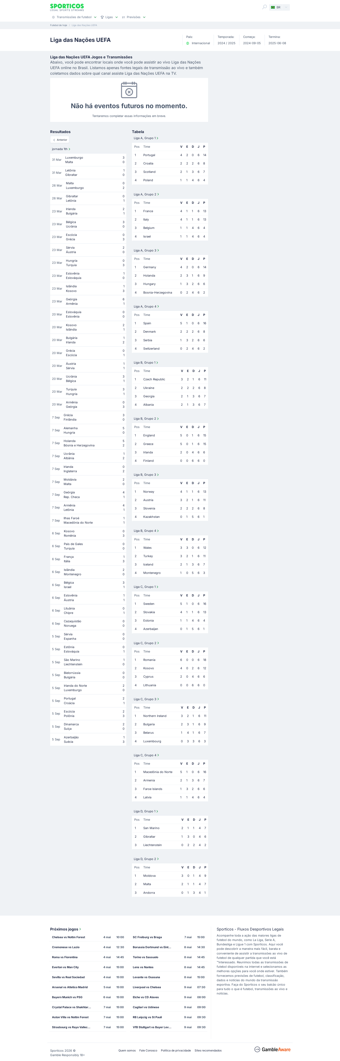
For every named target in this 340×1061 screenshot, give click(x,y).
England (149, 435)
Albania (148, 404)
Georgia (148, 396)
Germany (149, 267)
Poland (148, 180)
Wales (147, 547)
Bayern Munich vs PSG (67, 997)
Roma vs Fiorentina (65, 957)
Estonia (148, 620)
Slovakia (149, 612)
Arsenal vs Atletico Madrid (70, 987)
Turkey (148, 556)
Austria (148, 500)
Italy (146, 219)
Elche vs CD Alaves (146, 997)
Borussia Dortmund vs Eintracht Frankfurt (154, 947)
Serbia (147, 340)
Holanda (149, 275)
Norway (148, 491)
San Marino (151, 828)
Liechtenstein (152, 845)
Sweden (148, 604)
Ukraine (148, 388)
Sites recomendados (208, 1050)
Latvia (147, 797)
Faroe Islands (152, 789)
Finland (148, 460)
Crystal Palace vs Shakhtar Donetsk (73, 1007)
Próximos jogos (66, 929)
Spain (147, 323)
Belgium (148, 228)
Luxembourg (152, 741)
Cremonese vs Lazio (65, 947)
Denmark (149, 331)
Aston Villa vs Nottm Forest (70, 1017)
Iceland (148, 564)
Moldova (149, 875)
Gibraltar (149, 836)
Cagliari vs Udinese (146, 1007)
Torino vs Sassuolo (145, 957)
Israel (147, 236)
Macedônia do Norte (157, 772)
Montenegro (152, 573)
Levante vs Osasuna (146, 977)
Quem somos (127, 1050)
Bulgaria (149, 724)
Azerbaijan (150, 629)
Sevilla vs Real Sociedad (68, 977)
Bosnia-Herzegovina (157, 292)
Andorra (149, 892)
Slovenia (149, 508)
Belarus (148, 732)
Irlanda (148, 452)
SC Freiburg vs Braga (147, 937)
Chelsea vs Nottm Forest (68, 937)
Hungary (149, 284)
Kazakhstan (151, 517)
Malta (147, 884)
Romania (149, 660)
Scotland (149, 172)
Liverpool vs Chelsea (147, 987)
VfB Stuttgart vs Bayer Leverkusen (154, 1027)
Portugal (149, 155)
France (148, 211)
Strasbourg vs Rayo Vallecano (72, 1027)
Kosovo (148, 668)
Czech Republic (154, 379)
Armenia (149, 780)
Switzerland (151, 348)
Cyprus (148, 676)
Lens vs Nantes (143, 967)
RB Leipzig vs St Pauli (147, 1017)
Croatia (148, 163)
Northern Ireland (155, 716)
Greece (148, 444)
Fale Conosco (148, 1050)
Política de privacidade (176, 1050)
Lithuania (149, 685)
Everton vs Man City (65, 967)
